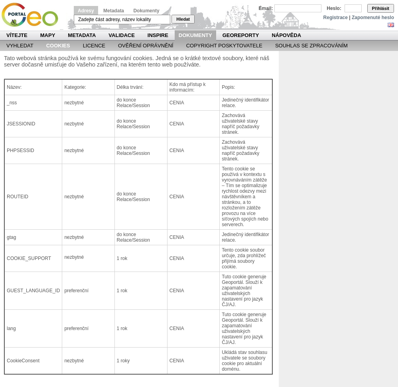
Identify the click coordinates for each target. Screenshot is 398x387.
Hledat (183, 19)
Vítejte (17, 35)
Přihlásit (380, 8)
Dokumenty (146, 11)
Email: (266, 8)
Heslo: (334, 8)
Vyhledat (19, 46)
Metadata (113, 11)
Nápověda (286, 35)
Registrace (335, 17)
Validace (121, 35)
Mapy (47, 35)
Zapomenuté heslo (373, 17)
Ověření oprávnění (145, 46)
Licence (94, 46)
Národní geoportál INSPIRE (33, 15)
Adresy (86, 11)
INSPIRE (158, 35)
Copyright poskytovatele (224, 46)
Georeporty (241, 35)
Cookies (58, 46)
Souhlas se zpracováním (311, 46)
